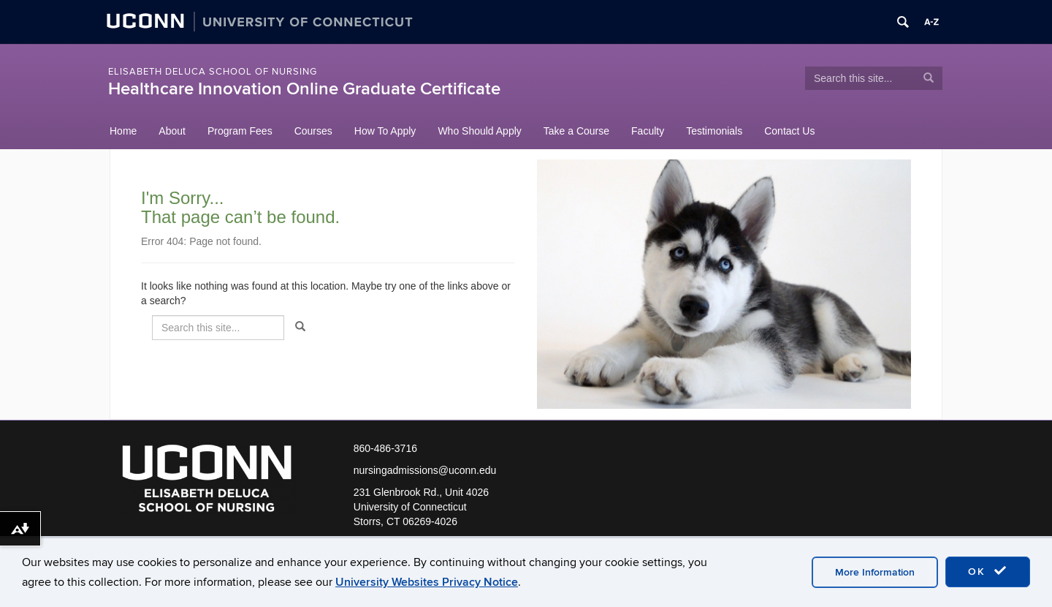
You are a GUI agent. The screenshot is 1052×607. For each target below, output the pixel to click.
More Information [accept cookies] (875, 572)
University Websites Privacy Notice (426, 582)
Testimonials (714, 131)
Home (123, 131)
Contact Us (789, 131)
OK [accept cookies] (987, 571)
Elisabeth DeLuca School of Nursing (212, 72)
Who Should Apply (479, 131)
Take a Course (576, 131)
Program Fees (239, 131)
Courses (313, 131)
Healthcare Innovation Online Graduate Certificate (304, 88)
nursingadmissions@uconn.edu (425, 470)
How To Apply (385, 131)
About (172, 131)
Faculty (647, 131)
